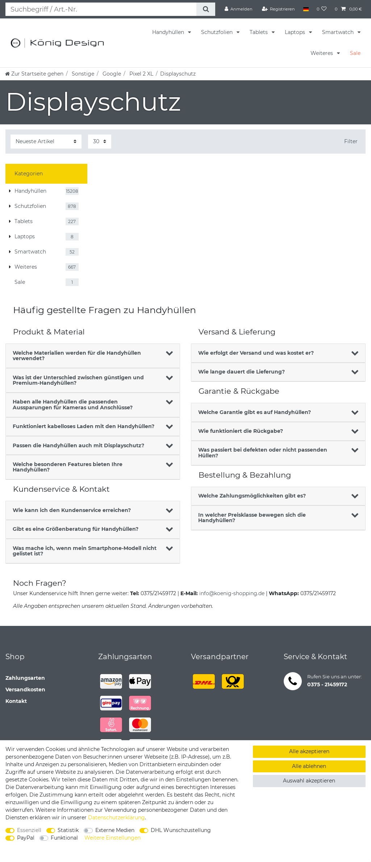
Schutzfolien (217, 32)
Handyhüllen (169, 32)
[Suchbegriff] (100, 9)
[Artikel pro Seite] (99, 142)
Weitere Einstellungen (112, 838)
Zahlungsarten (25, 678)
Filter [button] (351, 141)
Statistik (68, 830)
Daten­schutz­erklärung (116, 817)
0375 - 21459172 (327, 684)
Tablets (259, 32)
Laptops (296, 32)
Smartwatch (338, 32)
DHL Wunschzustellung (181, 830)
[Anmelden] (239, 9)
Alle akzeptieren (309, 751)
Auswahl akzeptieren (309, 780)
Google (111, 74)
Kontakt (16, 701)
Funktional (64, 838)
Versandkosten (25, 689)
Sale (355, 53)
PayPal (25, 838)
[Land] (305, 9)
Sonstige (82, 74)
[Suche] (205, 9)
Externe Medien (114, 830)
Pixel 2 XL (140, 74)
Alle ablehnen (309, 766)
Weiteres (322, 53)
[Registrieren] (278, 9)
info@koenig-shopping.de (231, 593)
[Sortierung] (46, 142)
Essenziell (29, 830)
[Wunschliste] (322, 9)
